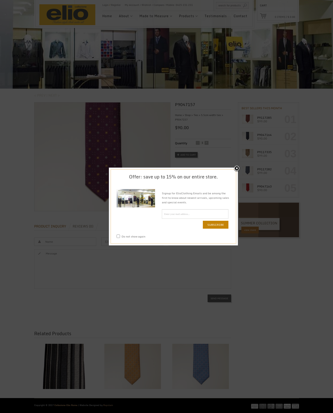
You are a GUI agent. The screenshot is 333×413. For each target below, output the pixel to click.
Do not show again (131, 236)
